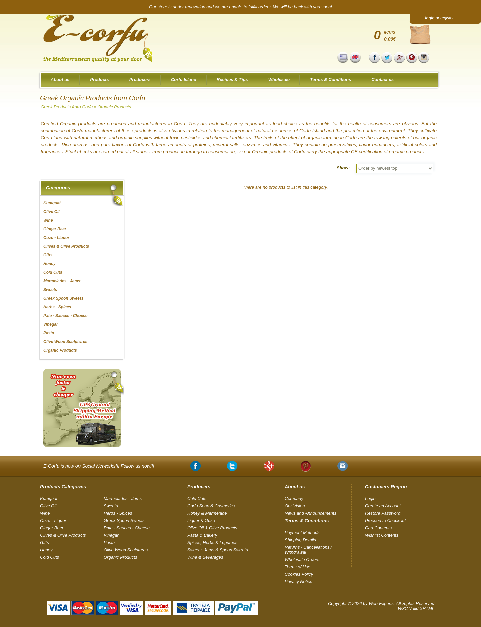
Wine (45, 513)
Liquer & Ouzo (201, 520)
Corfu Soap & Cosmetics (211, 505)
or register (439, 18)
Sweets (111, 505)
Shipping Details (300, 539)
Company (294, 498)
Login (370, 498)
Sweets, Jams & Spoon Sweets (217, 549)
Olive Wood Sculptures (126, 549)
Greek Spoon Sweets (124, 520)
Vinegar (111, 535)
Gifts (44, 542)
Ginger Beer (51, 527)
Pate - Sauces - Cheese (127, 527)
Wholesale (279, 79)
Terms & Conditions (330, 79)
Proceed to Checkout (385, 520)
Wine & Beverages (205, 557)
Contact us (382, 79)
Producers (140, 79)
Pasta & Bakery (202, 535)
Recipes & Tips (232, 79)
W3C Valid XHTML (416, 608)
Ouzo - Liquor (53, 520)
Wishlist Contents (381, 535)
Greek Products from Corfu (67, 106)
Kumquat (48, 498)
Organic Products (114, 106)
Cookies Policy (299, 574)
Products (99, 79)
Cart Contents (378, 527)
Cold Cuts (49, 557)
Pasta (109, 542)
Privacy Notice (298, 581)
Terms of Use (297, 566)
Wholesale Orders (302, 559)
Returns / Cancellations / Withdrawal (308, 550)
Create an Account (383, 505)
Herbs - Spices (118, 513)
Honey (46, 549)
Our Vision (295, 505)
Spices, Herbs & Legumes (212, 542)
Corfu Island (183, 79)
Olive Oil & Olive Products (212, 527)
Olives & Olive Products (63, 535)
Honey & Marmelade (207, 513)
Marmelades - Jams (123, 498)
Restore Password (382, 513)
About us (60, 79)
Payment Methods (302, 532)
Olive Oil (48, 505)
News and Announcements (310, 513)
